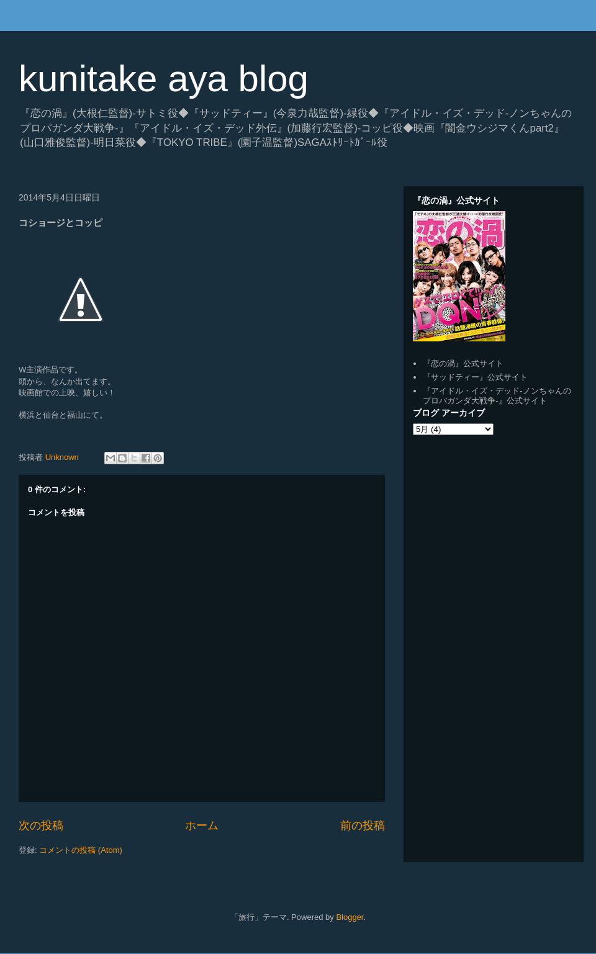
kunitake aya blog (164, 78)
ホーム (202, 825)
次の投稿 (41, 825)
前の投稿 (362, 825)
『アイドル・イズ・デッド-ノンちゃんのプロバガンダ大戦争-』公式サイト (497, 395)
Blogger (349, 917)
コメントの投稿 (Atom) (80, 850)
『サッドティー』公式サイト (475, 377)
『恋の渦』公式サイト (463, 363)
